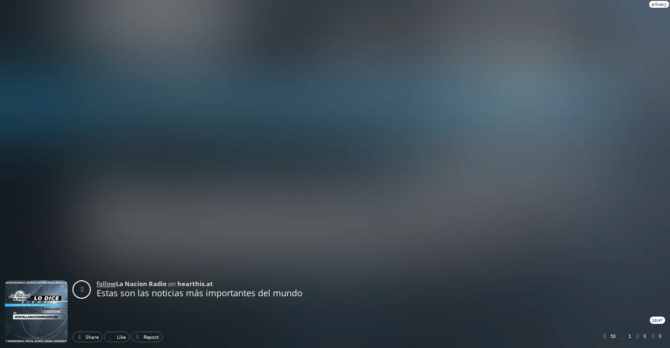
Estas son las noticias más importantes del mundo (199, 293)
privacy (659, 4)
